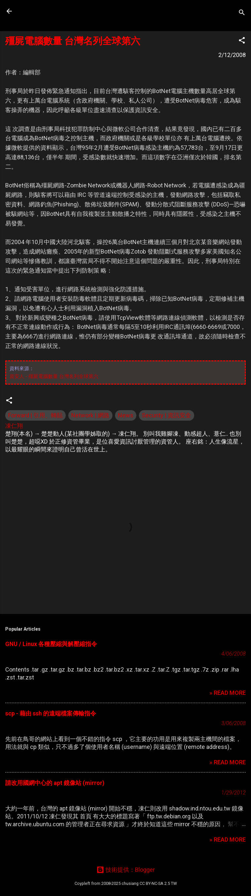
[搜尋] (242, 13)
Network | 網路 (90, 415)
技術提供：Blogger (125, 869)
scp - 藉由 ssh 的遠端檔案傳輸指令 (50, 713)
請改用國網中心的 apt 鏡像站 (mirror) (55, 782)
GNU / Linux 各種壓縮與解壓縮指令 (51, 643)
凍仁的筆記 (46, 11)
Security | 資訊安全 (166, 415)
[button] (242, 41)
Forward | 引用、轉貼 (35, 415)
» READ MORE (227, 692)
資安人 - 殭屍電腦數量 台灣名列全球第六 (54, 376)
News (125, 415)
